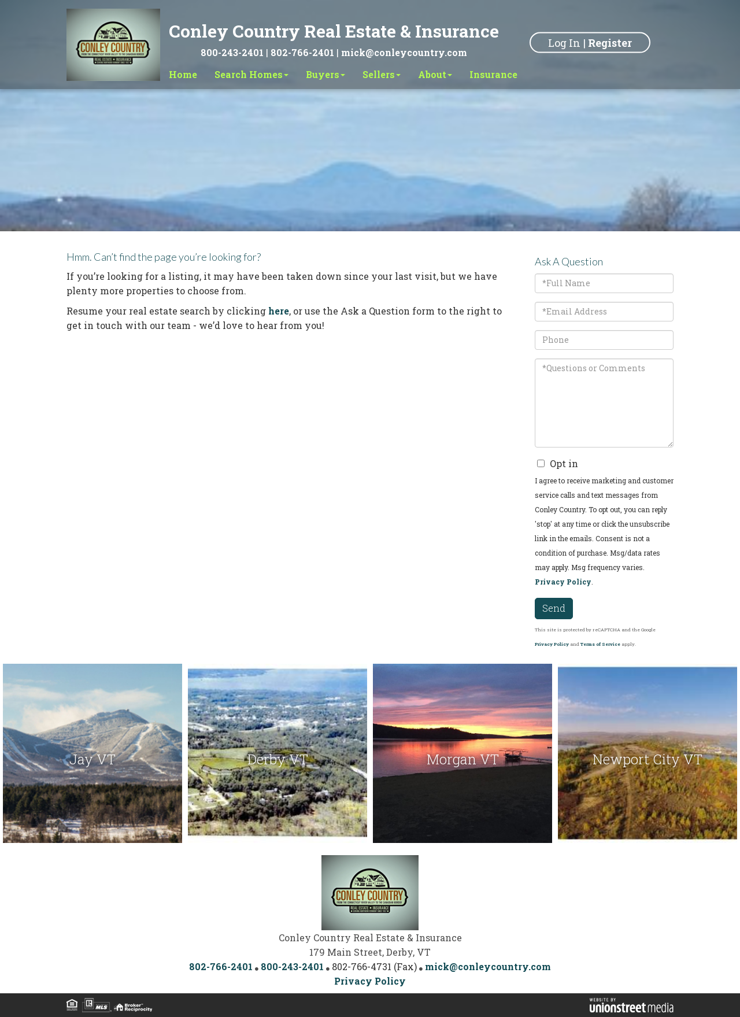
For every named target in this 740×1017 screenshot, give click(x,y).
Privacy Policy (563, 581)
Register (610, 42)
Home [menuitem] (183, 74)
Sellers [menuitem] (381, 74)
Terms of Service (600, 644)
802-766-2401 (302, 52)
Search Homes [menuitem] (251, 74)
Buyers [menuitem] (325, 74)
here (278, 311)
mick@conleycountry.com (404, 52)
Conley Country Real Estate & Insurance (334, 31)
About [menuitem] (435, 74)
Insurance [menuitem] (493, 74)
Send (553, 608)
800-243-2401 (232, 52)
